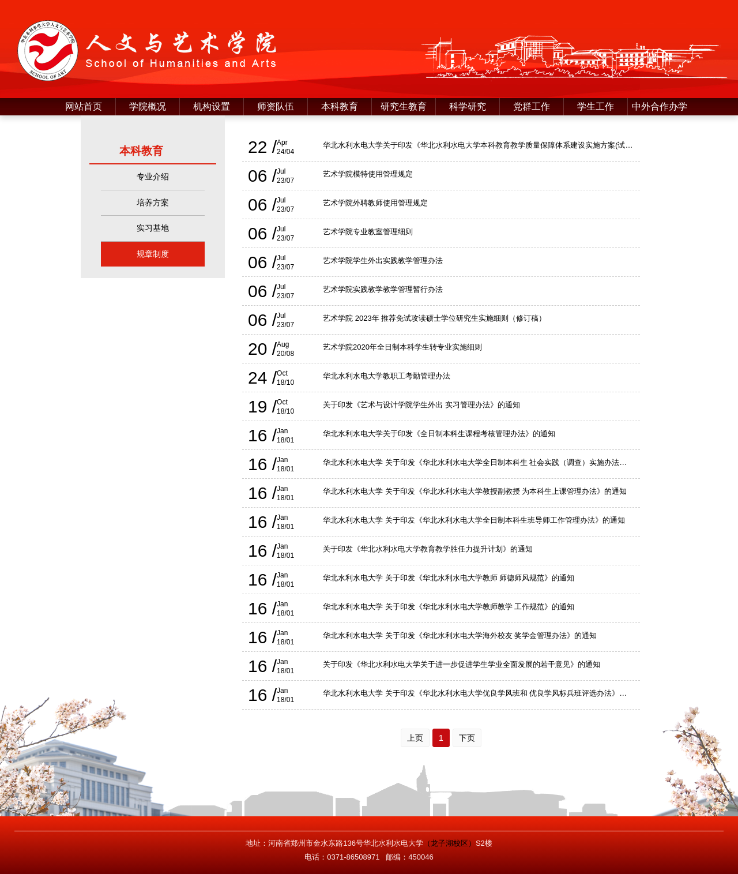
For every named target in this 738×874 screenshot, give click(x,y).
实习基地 (153, 227)
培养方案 (153, 202)
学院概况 (147, 106)
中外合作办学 (659, 106)
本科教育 (339, 106)
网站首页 (83, 106)
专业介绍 (153, 176)
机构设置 (211, 106)
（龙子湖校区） (449, 843)
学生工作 (595, 106)
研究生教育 (404, 106)
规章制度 (153, 253)
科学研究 (467, 106)
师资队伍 (275, 106)
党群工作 (531, 106)
